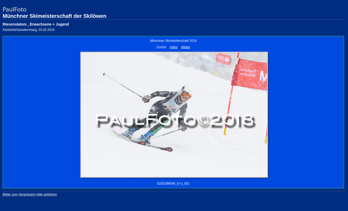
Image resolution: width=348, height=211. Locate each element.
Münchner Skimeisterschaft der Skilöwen (54, 16)
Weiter (185, 47)
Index (173, 47)
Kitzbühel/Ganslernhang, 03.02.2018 (28, 30)
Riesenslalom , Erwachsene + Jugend (36, 24)
